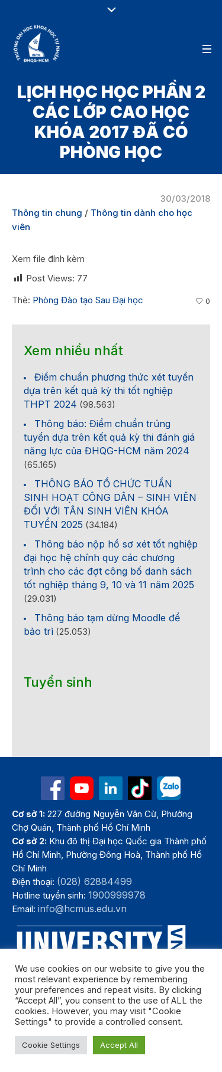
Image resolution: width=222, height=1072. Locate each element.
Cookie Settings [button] (51, 1045)
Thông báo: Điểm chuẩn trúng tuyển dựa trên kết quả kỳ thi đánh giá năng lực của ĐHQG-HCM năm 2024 (109, 437)
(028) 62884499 (94, 881)
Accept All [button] (119, 1045)
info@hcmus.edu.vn (82, 908)
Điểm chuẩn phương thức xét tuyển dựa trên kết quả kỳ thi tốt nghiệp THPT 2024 (109, 390)
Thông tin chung (47, 212)
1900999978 (117, 895)
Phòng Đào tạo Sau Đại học (88, 300)
